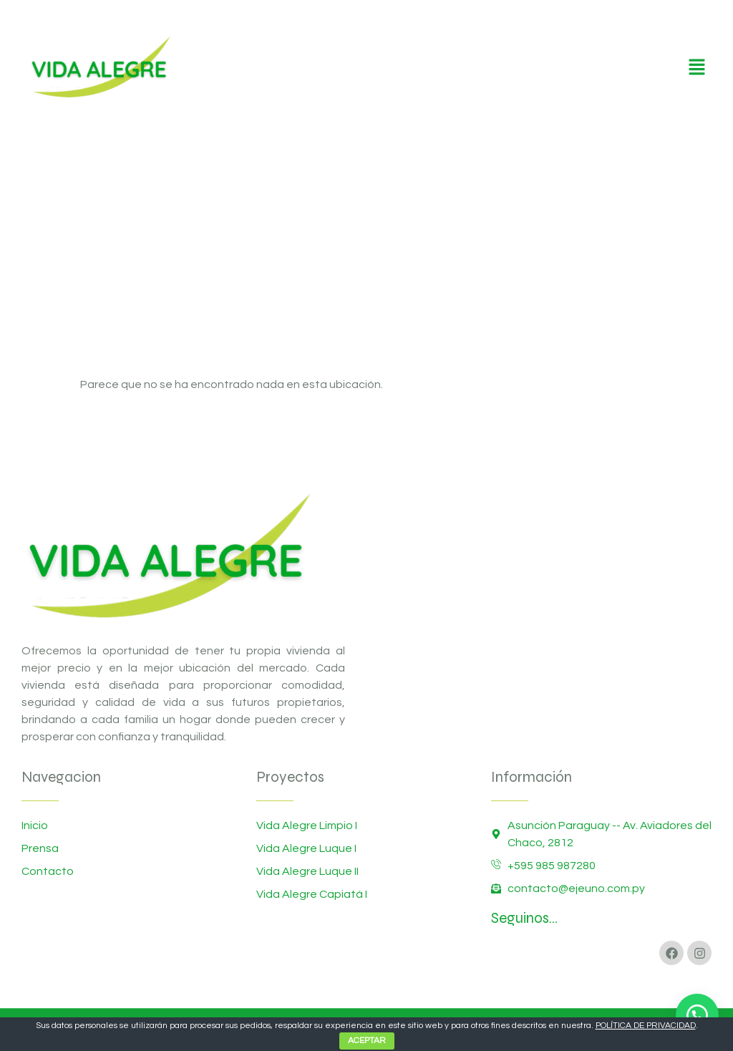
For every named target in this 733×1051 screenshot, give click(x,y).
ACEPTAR (367, 1040)
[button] (697, 68)
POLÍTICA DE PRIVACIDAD (646, 1025)
